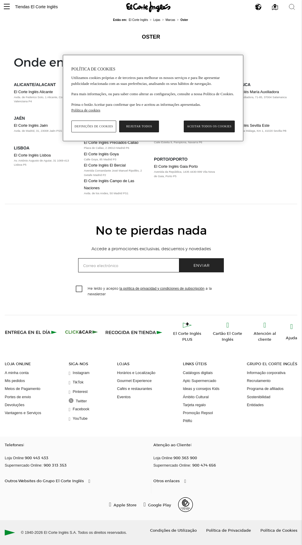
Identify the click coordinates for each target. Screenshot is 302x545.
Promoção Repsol (198, 413)
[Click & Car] (81, 332)
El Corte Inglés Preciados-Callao (111, 142)
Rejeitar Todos (139, 126)
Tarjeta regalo (194, 405)
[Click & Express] (31, 332)
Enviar (201, 265)
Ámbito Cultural (196, 397)
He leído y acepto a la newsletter (150, 291)
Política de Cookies (278, 530)
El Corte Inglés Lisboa (32, 155)
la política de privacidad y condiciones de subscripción (161, 289)
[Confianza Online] (185, 504)
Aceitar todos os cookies (209, 126)
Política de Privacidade (228, 530)
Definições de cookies (94, 126)
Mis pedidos (15, 380)
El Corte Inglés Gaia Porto (176, 166)
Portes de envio (18, 397)
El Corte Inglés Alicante (33, 92)
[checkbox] (79, 289)
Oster (151, 37)
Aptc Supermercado (199, 380)
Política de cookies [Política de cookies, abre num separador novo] (85, 110)
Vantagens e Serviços (23, 413)
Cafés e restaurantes (134, 388)
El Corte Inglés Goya (101, 154)
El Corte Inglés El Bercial (105, 165)
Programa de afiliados (265, 388)
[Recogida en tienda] (134, 332)
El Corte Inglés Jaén (31, 125)
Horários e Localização (136, 373)
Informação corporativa (266, 373)
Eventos (124, 397)
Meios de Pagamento (22, 388)
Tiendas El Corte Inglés (36, 6)
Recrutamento (258, 380)
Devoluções (14, 405)
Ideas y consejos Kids (201, 388)
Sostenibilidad (258, 397)
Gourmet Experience (134, 380)
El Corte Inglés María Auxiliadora (251, 92)
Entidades (255, 405)
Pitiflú (187, 421)
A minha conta (17, 373)
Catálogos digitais (198, 373)
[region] (153, 98)
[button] (7, 6)
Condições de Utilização (173, 530)
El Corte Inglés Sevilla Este (247, 125)
